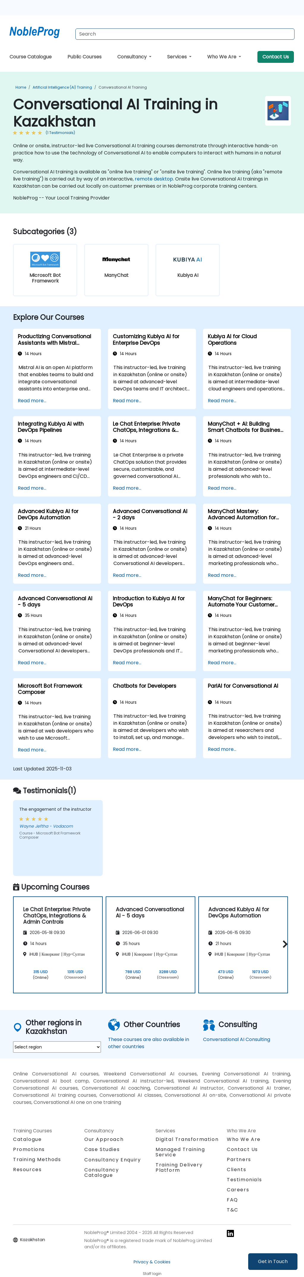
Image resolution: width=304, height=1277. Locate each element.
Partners (239, 1159)
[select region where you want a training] (57, 1047)
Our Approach (104, 1139)
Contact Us (275, 56)
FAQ (232, 1199)
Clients (236, 1169)
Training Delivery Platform (179, 1167)
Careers (238, 1189)
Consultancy (132, 56)
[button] (283, 944)
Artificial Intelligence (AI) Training (62, 87)
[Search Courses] (184, 34)
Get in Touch (273, 1261)
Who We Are (222, 56)
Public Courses (84, 56)
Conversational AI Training (123, 87)
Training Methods (37, 1159)
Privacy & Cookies (152, 1262)
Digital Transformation (187, 1139)
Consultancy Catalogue (101, 1172)
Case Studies (102, 1149)
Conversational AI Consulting (236, 1039)
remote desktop (154, 178)
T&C (232, 1209)
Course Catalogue (31, 56)
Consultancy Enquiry (112, 1160)
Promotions (29, 1149)
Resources (27, 1169)
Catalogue (27, 1139)
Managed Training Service (180, 1152)
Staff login (152, 1273)
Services (177, 56)
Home (20, 87)
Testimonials (244, 1179)
